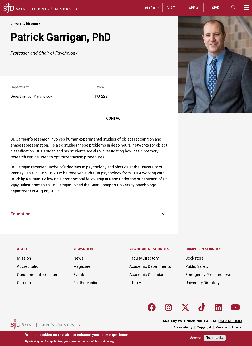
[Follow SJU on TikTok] (202, 307)
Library (135, 282)
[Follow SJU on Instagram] (168, 307)
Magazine (81, 266)
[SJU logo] (40, 8)
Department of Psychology (31, 96)
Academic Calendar (146, 274)
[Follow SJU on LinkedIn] (218, 307)
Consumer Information (37, 274)
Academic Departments (150, 266)
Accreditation (29, 266)
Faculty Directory (144, 258)
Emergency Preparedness (208, 274)
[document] (77, 338)
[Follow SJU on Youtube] (235, 307)
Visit (171, 8)
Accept (195, 338)
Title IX (236, 327)
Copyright (204, 327)
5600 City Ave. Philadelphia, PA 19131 (190, 321)
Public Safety (197, 266)
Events (79, 274)
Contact (114, 118)
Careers (24, 282)
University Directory (25, 23)
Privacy (221, 327)
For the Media (85, 282)
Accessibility (182, 327)
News (78, 258)
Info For (152, 8)
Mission (24, 258)
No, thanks (214, 338)
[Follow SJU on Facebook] (151, 307)
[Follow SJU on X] (185, 307)
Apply (193, 8)
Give (215, 8)
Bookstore (194, 258)
